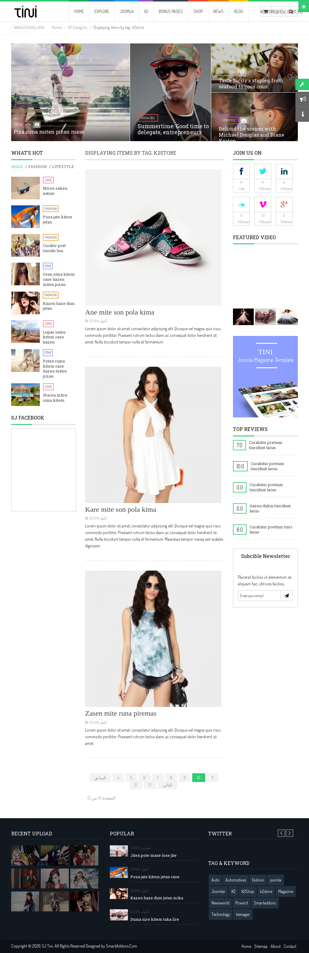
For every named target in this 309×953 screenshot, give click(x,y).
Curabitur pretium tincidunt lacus (265, 445)
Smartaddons (265, 902)
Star (48, 266)
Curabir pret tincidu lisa (54, 248)
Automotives (235, 879)
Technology (221, 914)
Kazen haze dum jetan (59, 306)
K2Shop (247, 891)
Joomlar (218, 891)
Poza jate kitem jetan (57, 219)
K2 (233, 891)
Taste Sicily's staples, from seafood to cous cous (251, 83)
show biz (147, 118)
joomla (275, 879)
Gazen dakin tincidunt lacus (270, 508)
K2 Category (77, 27)
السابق (100, 777)
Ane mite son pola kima (119, 312)
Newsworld (220, 902)
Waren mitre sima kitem (55, 398)
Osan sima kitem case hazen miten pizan (59, 279)
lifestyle (229, 120)
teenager (243, 914)
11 (212, 777)
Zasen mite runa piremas (121, 713)
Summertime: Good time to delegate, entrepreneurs (173, 129)
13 (149, 784)
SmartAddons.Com (121, 945)
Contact (290, 946)
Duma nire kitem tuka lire (154, 919)
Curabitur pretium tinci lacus (271, 529)
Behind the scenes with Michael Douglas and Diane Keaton (251, 134)
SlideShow (23, 124)
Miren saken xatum (55, 191)
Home (57, 27)
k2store (266, 891)
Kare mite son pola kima (120, 509)
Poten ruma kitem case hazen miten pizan (55, 369)
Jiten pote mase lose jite (153, 855)
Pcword (241, 902)
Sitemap (261, 946)
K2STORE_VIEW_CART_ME (265, 11)
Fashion (51, 209)
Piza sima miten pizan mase (49, 132)
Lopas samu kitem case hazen (54, 337)
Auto (215, 879)
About (276, 946)
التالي (167, 784)
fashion (228, 72)
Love (48, 180)
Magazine (285, 891)
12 (136, 784)
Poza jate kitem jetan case (155, 876)
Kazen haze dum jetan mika (156, 898)
